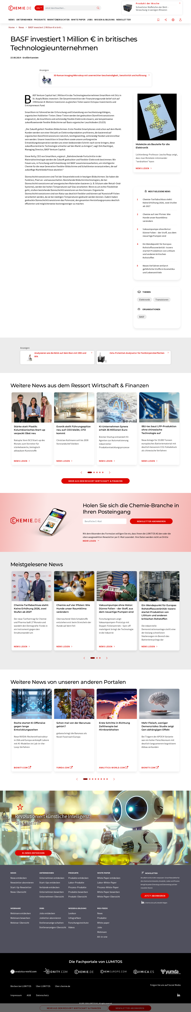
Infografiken (74, 917)
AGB (29, 995)
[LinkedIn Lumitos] (179, 995)
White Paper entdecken (108, 877)
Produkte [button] (40, 19)
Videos (71, 927)
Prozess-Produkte (77, 887)
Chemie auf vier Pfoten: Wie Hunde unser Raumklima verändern (156, 217)
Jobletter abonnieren (50, 917)
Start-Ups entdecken (49, 882)
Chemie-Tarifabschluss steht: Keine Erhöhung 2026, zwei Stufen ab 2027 (160, 203)
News (100, 913)
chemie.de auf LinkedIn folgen (154, 903)
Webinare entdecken (20, 913)
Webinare (102, 931)
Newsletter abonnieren (151, 521)
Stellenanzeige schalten (51, 922)
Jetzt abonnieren (154, 895)
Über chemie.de (62, 986)
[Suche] (98, 8)
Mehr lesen (91, 540)
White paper (103, 922)
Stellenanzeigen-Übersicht (52, 927)
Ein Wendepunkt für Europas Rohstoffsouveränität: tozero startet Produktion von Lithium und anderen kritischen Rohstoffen (159, 250)
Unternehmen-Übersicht (51, 896)
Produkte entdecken (78, 877)
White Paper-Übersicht (108, 896)
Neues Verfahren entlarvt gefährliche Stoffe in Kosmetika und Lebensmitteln (159, 269)
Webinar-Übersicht (19, 922)
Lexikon (72, 913)
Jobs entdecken (47, 913)
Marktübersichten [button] (58, 19)
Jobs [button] (90, 19)
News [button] (12, 19)
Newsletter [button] (123, 19)
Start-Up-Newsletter (20, 887)
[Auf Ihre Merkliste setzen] (158, 20)
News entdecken (18, 877)
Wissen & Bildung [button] (104, 19)
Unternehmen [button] (24, 19)
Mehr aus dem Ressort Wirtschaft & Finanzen (95, 480)
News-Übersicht (18, 891)
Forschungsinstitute (78, 922)
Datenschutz (42, 995)
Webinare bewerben (20, 917)
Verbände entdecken (49, 887)
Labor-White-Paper (106, 882)
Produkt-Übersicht (77, 896)
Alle (38, 8)
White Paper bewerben (108, 891)
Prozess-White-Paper (108, 887)
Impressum (16, 995)
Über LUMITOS (43, 986)
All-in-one (102, 936)
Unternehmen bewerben (51, 891)
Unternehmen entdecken (51, 877)
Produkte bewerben (78, 891)
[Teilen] (166, 20)
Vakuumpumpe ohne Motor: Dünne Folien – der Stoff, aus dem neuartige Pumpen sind (159, 232)
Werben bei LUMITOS (20, 986)
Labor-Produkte (76, 882)
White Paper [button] (78, 19)
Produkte (101, 917)
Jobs (99, 927)
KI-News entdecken (33, 852)
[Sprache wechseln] (173, 20)
